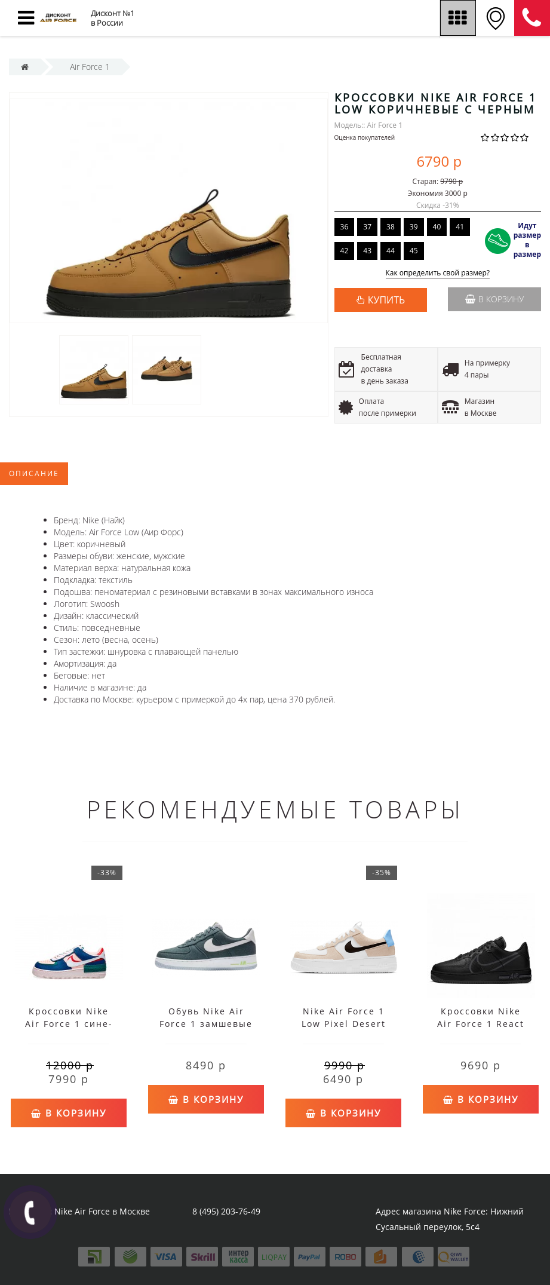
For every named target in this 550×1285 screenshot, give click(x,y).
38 (390, 227)
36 (344, 227)
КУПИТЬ (386, 300)
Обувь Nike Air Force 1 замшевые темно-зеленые (206, 1023)
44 (390, 251)
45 (414, 251)
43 (367, 251)
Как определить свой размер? (438, 273)
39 (414, 227)
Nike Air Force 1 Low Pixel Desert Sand (344, 1023)
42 (344, 251)
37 (367, 227)
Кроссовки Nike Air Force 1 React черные (480, 1023)
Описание (34, 473)
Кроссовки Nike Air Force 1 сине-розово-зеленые (69, 1023)
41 (460, 227)
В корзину (494, 299)
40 (437, 227)
